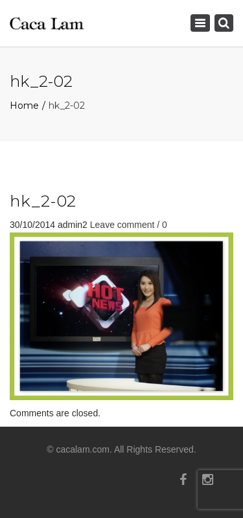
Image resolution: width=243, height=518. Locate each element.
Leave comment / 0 (128, 225)
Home (24, 105)
